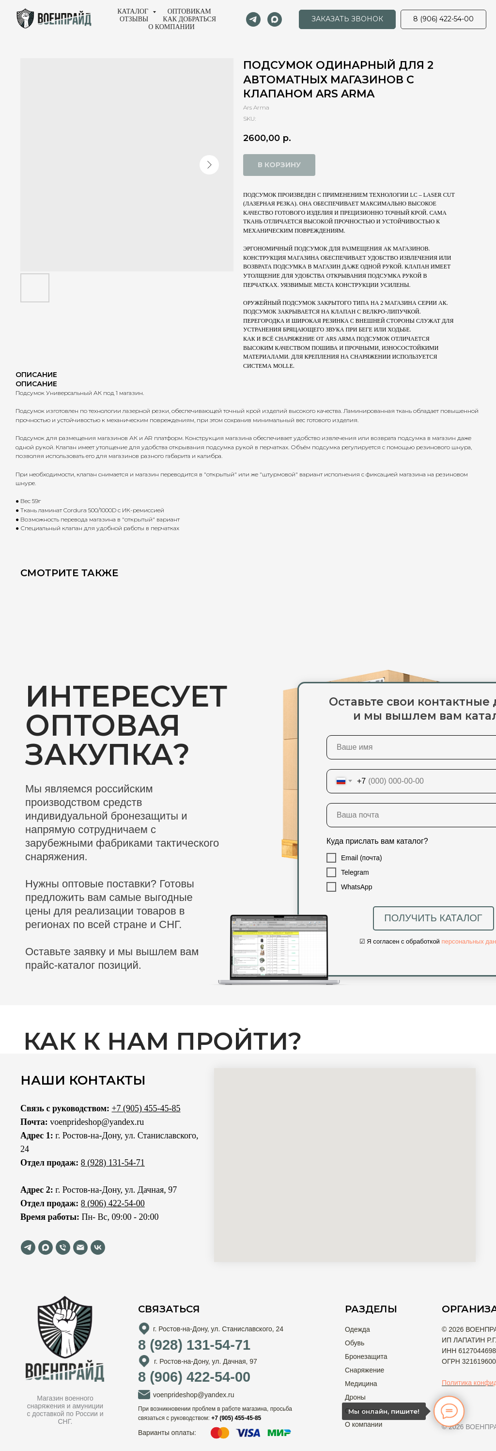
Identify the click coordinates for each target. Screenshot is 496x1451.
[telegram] (253, 19)
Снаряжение (364, 1370)
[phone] (63, 1247)
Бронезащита (366, 1356)
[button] (347, 19)
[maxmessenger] (274, 19)
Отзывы (134, 19)
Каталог (133, 11)
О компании (171, 27)
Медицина (361, 1384)
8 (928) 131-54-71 (113, 1162)
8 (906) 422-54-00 (113, 1203)
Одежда (357, 1329)
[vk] (98, 1247)
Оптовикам (189, 11)
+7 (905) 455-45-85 (145, 1108)
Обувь (354, 1343)
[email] (80, 1247)
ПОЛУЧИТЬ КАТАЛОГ (433, 918)
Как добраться (189, 19)
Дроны (355, 1397)
